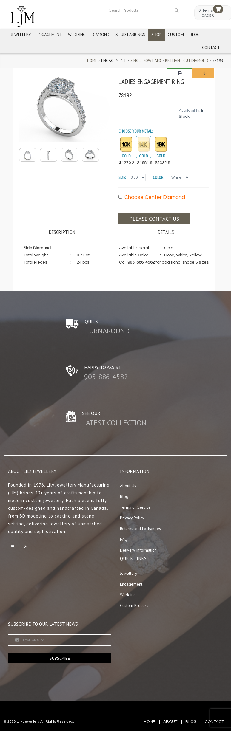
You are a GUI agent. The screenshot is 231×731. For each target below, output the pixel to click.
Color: (158, 177)
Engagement (49, 34)
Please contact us (154, 218)
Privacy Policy (132, 518)
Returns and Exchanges (140, 528)
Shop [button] (156, 34)
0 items (205, 10)
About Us (128, 485)
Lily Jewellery (28, 722)
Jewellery (21, 34)
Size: (122, 177)
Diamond (101, 34)
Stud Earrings (130, 34)
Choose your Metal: (135, 131)
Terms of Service (135, 507)
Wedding (77, 34)
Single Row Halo (145, 60)
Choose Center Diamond (151, 197)
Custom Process (134, 605)
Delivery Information (138, 550)
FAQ (123, 539)
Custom (176, 34)
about (170, 722)
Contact (211, 47)
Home (92, 60)
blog (191, 722)
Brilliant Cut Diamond (186, 60)
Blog (195, 34)
